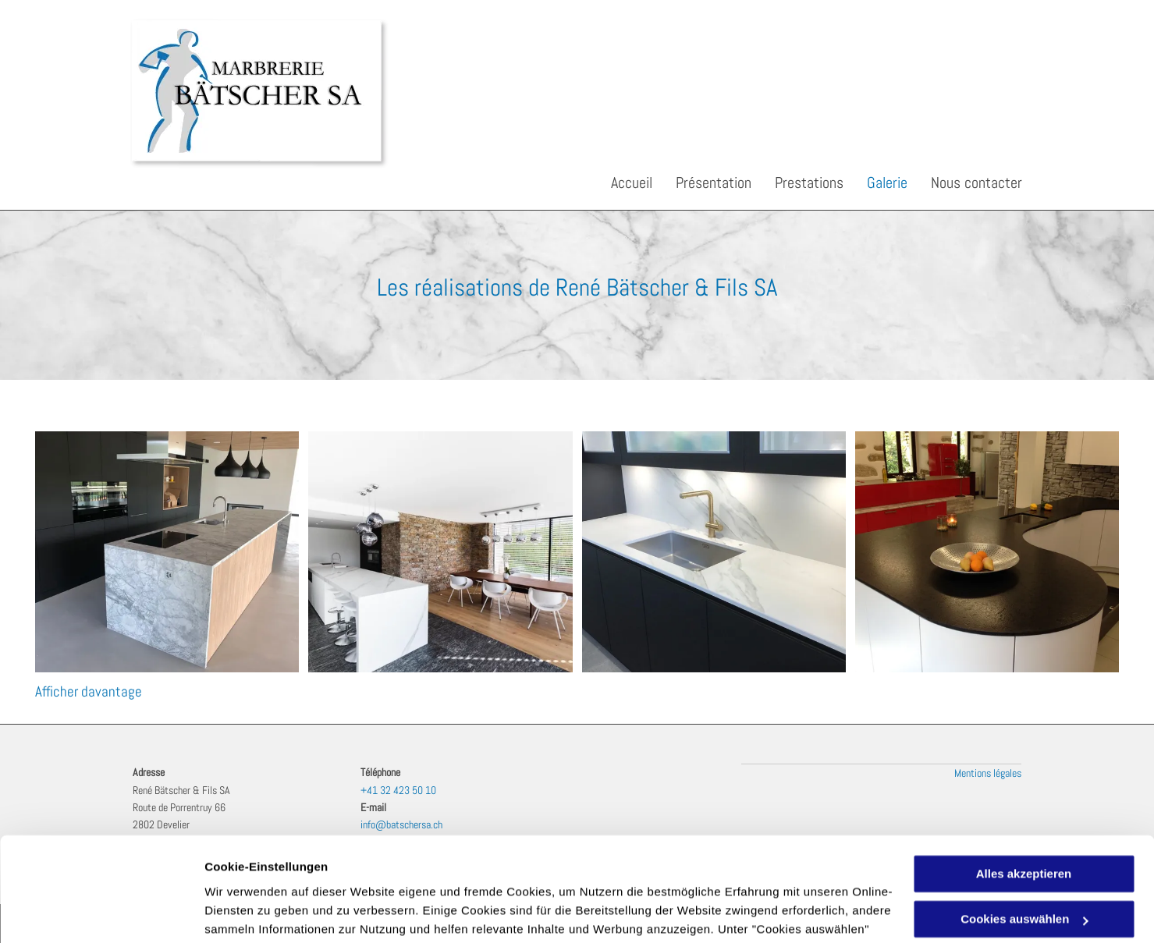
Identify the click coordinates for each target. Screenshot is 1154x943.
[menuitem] (620, 182)
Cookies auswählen (259, 912)
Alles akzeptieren (1024, 776)
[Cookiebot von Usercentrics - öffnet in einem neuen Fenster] (101, 912)
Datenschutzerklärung (733, 869)
